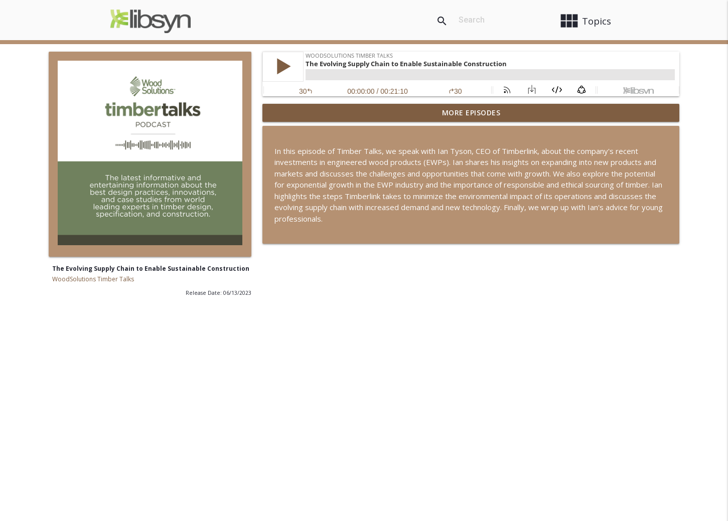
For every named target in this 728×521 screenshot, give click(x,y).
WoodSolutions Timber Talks (93, 279)
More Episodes (471, 112)
